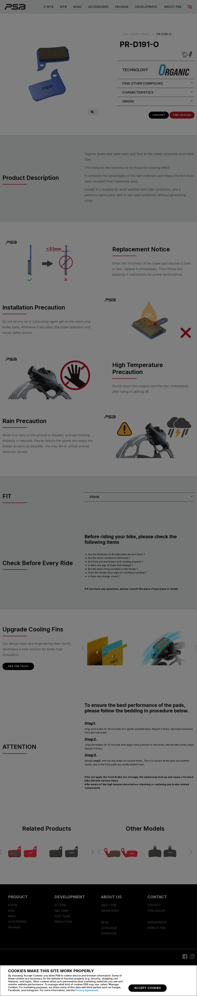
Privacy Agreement (86, 990)
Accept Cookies (147, 988)
